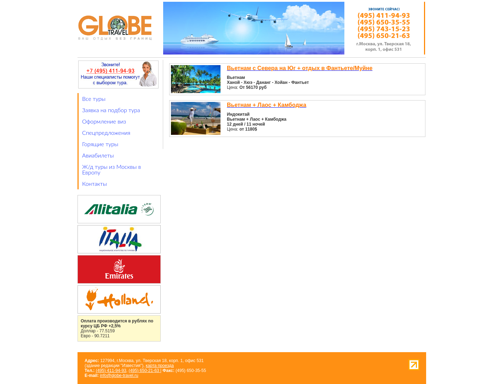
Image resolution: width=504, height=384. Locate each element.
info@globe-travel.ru (119, 375)
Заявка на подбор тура (111, 110)
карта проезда (160, 365)
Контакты (94, 183)
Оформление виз (104, 121)
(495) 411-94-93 (111, 370)
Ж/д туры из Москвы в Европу (111, 169)
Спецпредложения (106, 132)
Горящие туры (100, 144)
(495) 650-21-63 (144, 370)
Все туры (93, 98)
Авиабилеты (98, 155)
